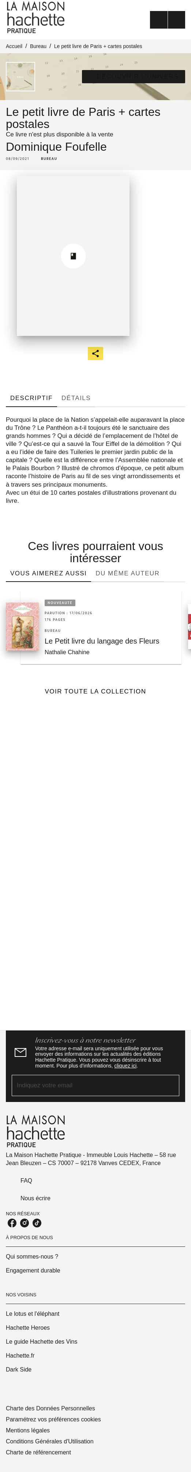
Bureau (38, 46)
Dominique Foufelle (56, 146)
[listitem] (12, 1223)
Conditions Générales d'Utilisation (50, 1441)
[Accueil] (36, 17)
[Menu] (167, 20)
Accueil (14, 46)
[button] (133, 76)
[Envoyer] (170, 1085)
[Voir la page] (95, 861)
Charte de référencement (38, 1452)
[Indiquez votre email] (86, 1085)
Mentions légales (28, 1430)
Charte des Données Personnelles (50, 1408)
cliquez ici (125, 1066)
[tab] (31, 398)
